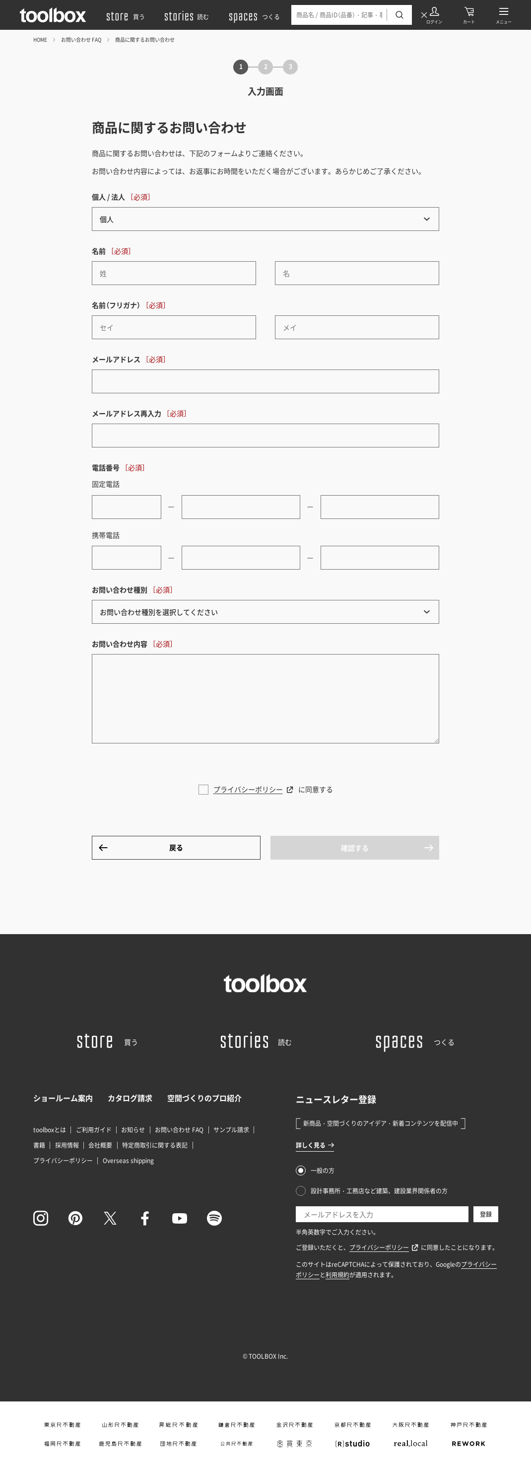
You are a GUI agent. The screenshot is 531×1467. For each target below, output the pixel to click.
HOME (40, 39)
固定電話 (106, 484)
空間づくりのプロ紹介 (204, 1098)
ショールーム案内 (63, 1098)
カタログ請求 (130, 1098)
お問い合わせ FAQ (81, 39)
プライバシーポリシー (248, 789)
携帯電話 (106, 535)
